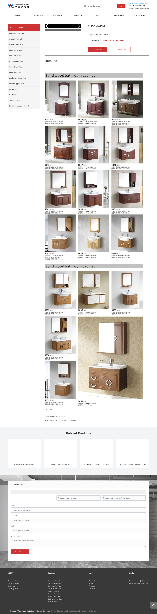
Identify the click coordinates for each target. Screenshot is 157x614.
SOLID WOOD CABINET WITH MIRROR (64, 420)
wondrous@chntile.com (141, 3)
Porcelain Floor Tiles (55, 581)
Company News (13, 589)
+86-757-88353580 (113, 40)
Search (121, 6)
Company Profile (13, 581)
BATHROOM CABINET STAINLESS (96, 464)
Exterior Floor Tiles (54, 594)
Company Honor (13, 583)
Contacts (92, 589)
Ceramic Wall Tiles (54, 586)
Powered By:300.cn (89, 611)
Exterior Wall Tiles (54, 591)
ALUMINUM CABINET (58, 416)
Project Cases (93, 581)
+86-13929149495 (142, 8)
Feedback (92, 586)
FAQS (91, 583)
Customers (11, 586)
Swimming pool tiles (55, 599)
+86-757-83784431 (138, 6)
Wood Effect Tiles (54, 596)
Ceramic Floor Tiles (55, 583)
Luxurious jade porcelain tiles (24, 464)
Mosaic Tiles (52, 602)
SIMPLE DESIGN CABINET (60, 464)
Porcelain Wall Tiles (54, 589)
